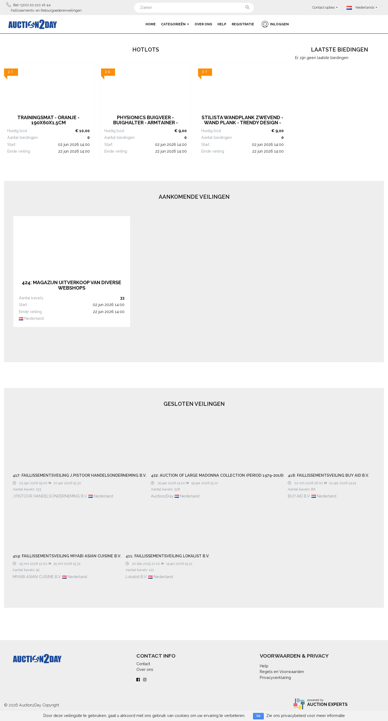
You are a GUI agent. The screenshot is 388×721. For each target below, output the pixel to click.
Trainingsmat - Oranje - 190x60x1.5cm (48, 120)
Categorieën (175, 24)
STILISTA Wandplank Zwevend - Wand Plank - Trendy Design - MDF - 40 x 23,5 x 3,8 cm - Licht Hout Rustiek (242, 125)
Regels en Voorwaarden (282, 671)
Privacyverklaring (275, 677)
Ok (258, 716)
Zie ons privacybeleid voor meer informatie (305, 715)
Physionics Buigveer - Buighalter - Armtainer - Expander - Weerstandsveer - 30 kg (145, 125)
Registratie (243, 24)
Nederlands (360, 7)
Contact (143, 663)
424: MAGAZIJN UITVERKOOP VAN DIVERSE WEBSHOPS (71, 285)
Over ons (203, 24)
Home (151, 24)
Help (221, 24)
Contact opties (323, 7)
